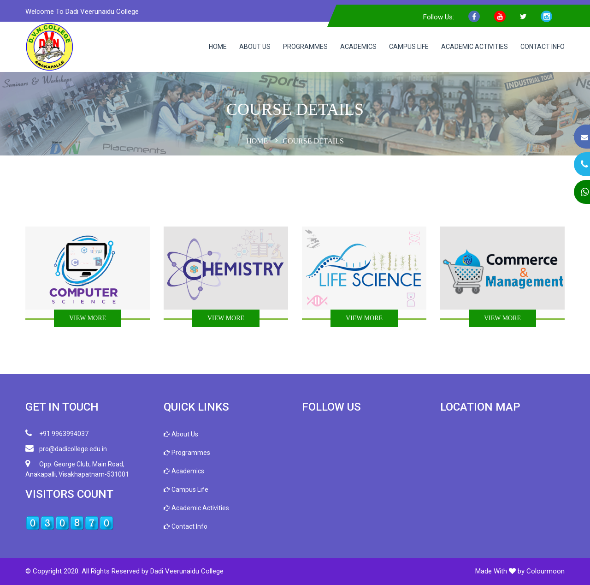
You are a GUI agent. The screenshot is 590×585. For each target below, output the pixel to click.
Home (218, 46)
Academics (358, 46)
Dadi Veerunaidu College (187, 571)
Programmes (305, 46)
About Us (255, 46)
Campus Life (409, 46)
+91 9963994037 (56, 433)
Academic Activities (474, 46)
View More (87, 318)
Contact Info (542, 46)
